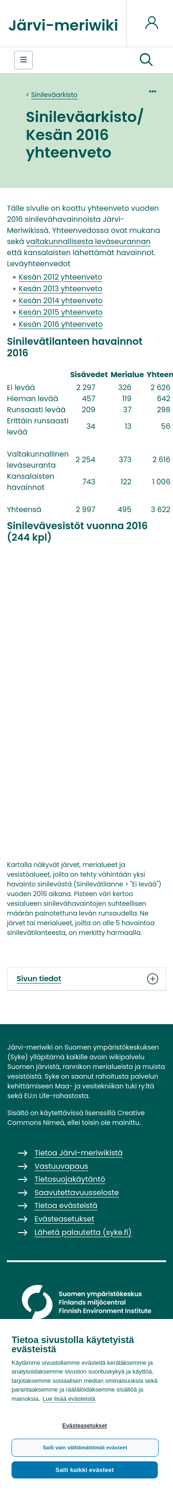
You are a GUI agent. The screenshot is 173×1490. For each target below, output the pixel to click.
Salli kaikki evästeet (84, 1469)
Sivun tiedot (86, 978)
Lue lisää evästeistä (68, 1398)
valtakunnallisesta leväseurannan (88, 241)
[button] (146, 60)
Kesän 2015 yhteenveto (61, 312)
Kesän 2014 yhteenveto (61, 300)
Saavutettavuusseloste (77, 1192)
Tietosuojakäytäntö (70, 1179)
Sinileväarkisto (54, 94)
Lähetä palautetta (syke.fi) (83, 1232)
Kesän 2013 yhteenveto (60, 288)
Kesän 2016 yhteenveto (61, 324)
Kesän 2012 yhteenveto (60, 277)
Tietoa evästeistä (66, 1205)
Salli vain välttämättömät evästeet (85, 1447)
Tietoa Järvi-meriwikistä (79, 1153)
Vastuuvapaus (61, 1166)
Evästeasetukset (84, 1426)
